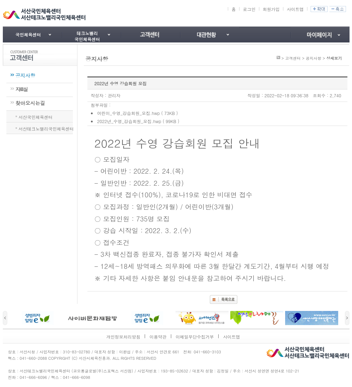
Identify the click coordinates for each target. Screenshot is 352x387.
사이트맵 (295, 9)
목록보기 (223, 299)
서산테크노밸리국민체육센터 (46, 128)
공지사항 (25, 75)
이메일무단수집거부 (195, 337)
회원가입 (270, 9)
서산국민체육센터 (36, 116)
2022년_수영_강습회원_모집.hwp (129, 121)
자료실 (21, 89)
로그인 (249, 9)
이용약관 (158, 337)
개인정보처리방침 (123, 337)
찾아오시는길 (30, 102)
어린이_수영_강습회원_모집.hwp (128, 113)
